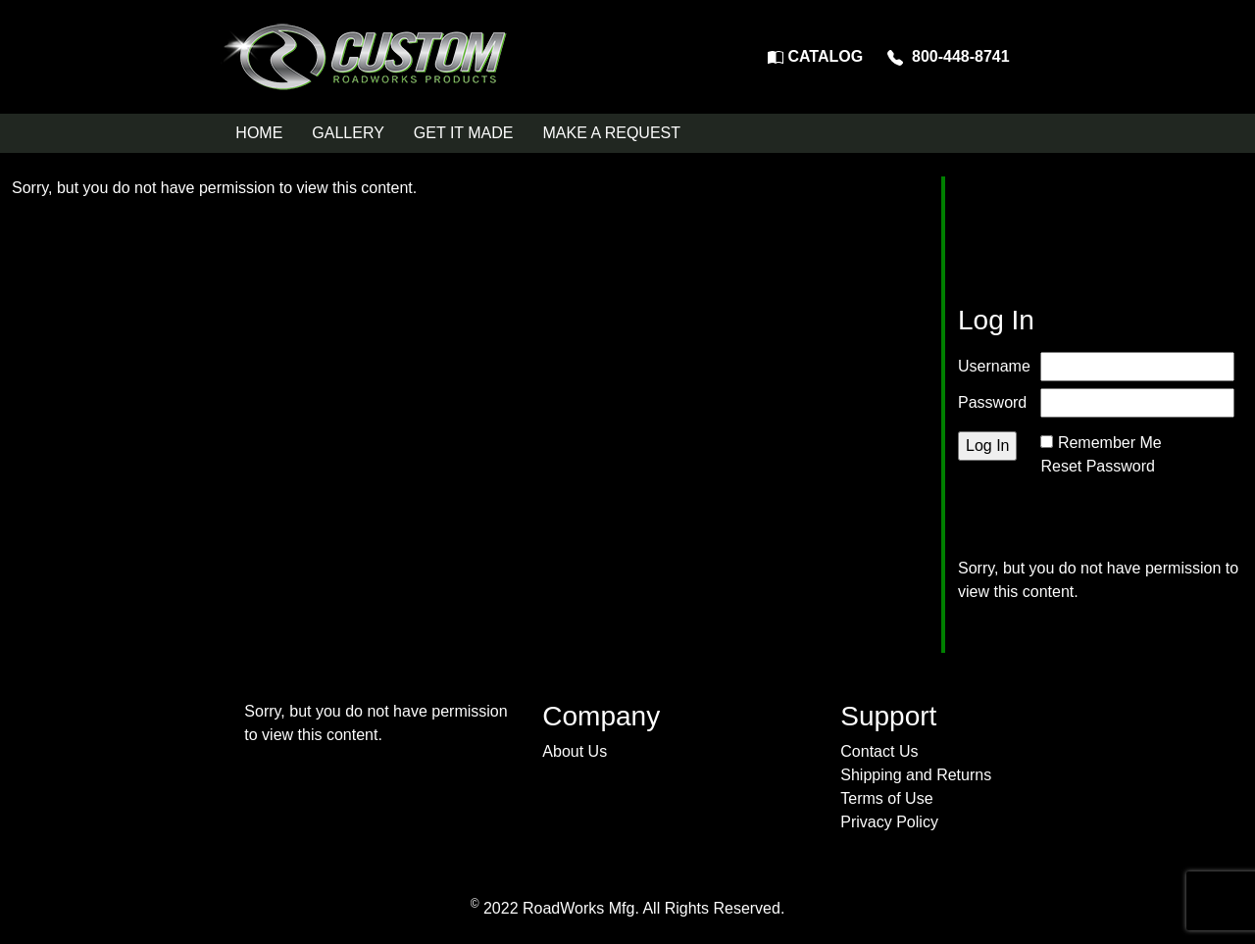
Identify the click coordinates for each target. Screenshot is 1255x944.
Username (994, 366)
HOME (258, 132)
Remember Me (1110, 442)
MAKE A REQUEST (611, 132)
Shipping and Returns (915, 775)
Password (992, 402)
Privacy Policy (889, 822)
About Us (574, 751)
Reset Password (1097, 466)
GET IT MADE (464, 132)
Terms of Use (886, 798)
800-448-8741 (948, 56)
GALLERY (348, 132)
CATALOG (815, 56)
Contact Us (879, 751)
